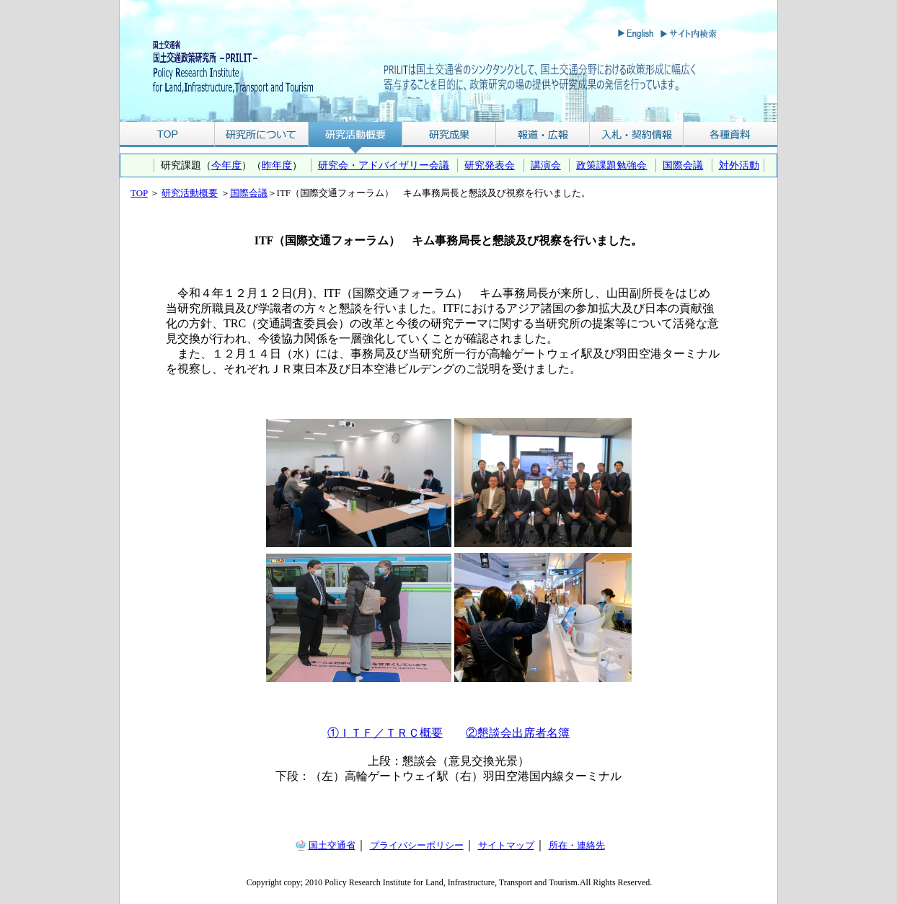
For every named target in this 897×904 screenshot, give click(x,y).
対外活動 (739, 165)
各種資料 (730, 134)
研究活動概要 (355, 134)
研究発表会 (489, 165)
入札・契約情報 (637, 134)
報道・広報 (543, 134)
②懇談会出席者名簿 (518, 733)
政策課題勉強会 (611, 165)
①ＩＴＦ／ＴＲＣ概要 (385, 733)
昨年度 (277, 165)
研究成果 (449, 134)
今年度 (226, 165)
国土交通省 (332, 845)
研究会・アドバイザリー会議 (383, 165)
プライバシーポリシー (417, 845)
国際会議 (683, 165)
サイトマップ (506, 845)
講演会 (546, 165)
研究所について (261, 134)
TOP (167, 134)
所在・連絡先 (577, 845)
